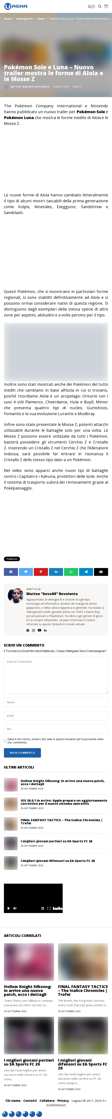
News (41, 18)
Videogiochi (24, 18)
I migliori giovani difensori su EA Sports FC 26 (58, 861)
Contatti (30, 1101)
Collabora (47, 1101)
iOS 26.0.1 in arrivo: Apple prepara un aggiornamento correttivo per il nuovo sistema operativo (64, 802)
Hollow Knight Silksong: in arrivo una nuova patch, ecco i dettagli (63, 782)
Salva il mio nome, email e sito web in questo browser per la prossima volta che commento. (55, 741)
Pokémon (11, 558)
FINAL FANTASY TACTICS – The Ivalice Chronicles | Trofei (62, 821)
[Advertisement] (56, 158)
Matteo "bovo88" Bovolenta (29, 87)
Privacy (63, 1101)
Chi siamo (13, 1101)
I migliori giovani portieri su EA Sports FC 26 (56, 841)
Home (8, 18)
